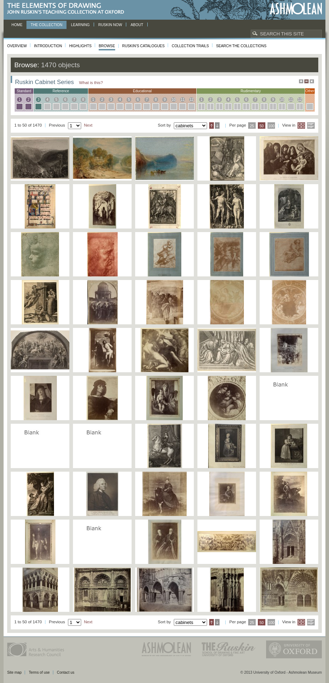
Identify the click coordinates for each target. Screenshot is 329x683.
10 (174, 100)
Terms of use (39, 672)
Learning (80, 25)
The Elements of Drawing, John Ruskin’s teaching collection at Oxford (67, 9)
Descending (217, 125)
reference (61, 91)
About (137, 25)
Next (88, 125)
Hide (312, 81)
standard (24, 91)
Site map (14, 672)
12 (191, 100)
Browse (107, 46)
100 (271, 126)
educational (142, 91)
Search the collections (241, 46)
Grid (301, 125)
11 (183, 100)
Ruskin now (110, 25)
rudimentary (251, 91)
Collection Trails (190, 46)
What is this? (91, 82)
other (309, 91)
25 (252, 126)
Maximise (301, 81)
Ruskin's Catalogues (143, 46)
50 (262, 126)
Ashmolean (296, 9)
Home (17, 25)
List (311, 125)
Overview (17, 46)
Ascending (211, 125)
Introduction (48, 46)
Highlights (80, 46)
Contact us (65, 672)
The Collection (47, 25)
